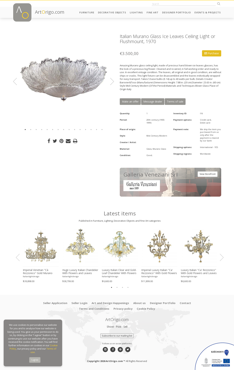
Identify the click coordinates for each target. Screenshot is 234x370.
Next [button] (110, 81)
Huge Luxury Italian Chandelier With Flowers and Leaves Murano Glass (80, 271)
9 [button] (69, 129)
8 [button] (63, 129)
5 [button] (47, 129)
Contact (185, 303)
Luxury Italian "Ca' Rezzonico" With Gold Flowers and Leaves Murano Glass (199, 271)
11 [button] (80, 129)
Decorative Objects (112, 12)
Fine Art (152, 12)
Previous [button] (17, 81)
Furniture (86, 12)
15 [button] (102, 129)
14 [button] (96, 129)
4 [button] (42, 129)
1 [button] (25, 129)
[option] (63, 79)
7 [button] (58, 129)
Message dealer (152, 101)
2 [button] (31, 129)
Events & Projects (208, 12)
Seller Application (55, 303)
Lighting (136, 12)
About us (139, 303)
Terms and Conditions (94, 308)
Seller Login (79, 303)
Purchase (211, 53)
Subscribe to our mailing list (117, 335)
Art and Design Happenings (110, 303)
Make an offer (130, 101)
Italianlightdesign (31, 276)
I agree (34, 359)
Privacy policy (123, 308)
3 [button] (36, 129)
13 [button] (91, 129)
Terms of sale (175, 101)
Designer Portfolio (176, 12)
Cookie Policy (146, 308)
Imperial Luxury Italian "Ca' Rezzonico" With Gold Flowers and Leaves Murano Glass (159, 271)
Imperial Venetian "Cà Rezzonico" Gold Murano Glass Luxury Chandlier (37, 271)
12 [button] (85, 129)
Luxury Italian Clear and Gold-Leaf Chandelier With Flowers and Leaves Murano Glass (119, 271)
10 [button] (74, 129)
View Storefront (208, 174)
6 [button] (52, 129)
